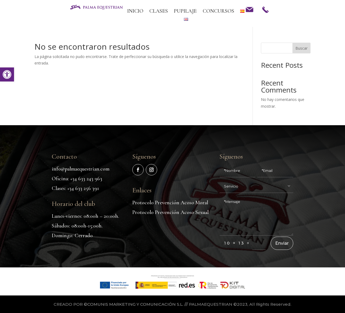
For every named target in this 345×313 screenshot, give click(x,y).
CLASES (158, 11)
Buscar (301, 48)
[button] (7, 74)
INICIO (135, 11)
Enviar (282, 257)
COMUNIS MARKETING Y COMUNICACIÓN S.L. (135, 305)
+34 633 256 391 (83, 203)
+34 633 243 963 (86, 193)
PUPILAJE (185, 11)
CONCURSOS (218, 11)
